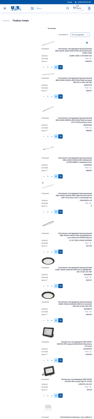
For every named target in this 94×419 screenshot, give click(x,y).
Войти (89, 8)
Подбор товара (21, 20)
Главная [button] (5, 21)
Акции (69, 2)
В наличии (50, 28)
